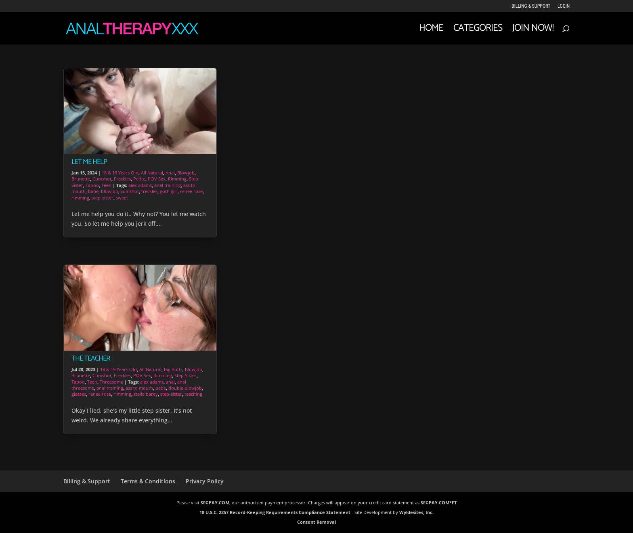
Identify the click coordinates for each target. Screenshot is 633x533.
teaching (193, 394)
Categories (477, 30)
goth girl (169, 191)
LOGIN (564, 6)
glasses (78, 394)
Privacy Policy (205, 481)
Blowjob (186, 173)
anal (170, 382)
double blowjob (185, 388)
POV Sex (157, 179)
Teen (106, 185)
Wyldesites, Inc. (416, 512)
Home (431, 30)
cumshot (130, 191)
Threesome (111, 382)
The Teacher (90, 359)
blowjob (109, 191)
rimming (80, 198)
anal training (167, 185)
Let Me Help (89, 162)
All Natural (152, 173)
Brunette (80, 179)
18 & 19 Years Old (120, 173)
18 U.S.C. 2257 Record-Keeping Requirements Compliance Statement (274, 512)
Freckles (122, 179)
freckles (149, 191)
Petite (139, 179)
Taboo (92, 185)
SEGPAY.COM (215, 502)
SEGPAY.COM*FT (439, 502)
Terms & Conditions (148, 481)
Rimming (177, 179)
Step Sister (185, 375)
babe (93, 191)
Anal (170, 173)
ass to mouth (139, 388)
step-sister (102, 198)
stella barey (146, 394)
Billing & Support (530, 6)
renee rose (191, 191)
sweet (122, 198)
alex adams (140, 185)
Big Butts (173, 369)
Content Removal (316, 522)
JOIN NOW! (532, 30)
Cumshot (101, 179)
